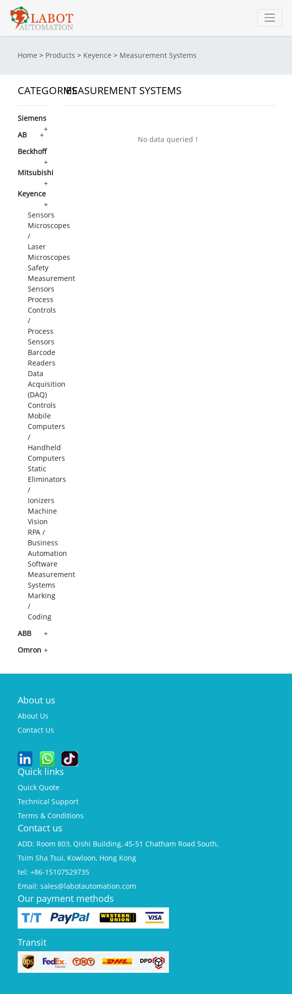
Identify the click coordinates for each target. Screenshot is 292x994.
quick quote (39, 787)
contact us (36, 730)
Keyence (97, 55)
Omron (29, 650)
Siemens (32, 118)
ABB (24, 633)
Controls (42, 405)
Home (27, 55)
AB (22, 134)
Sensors (41, 215)
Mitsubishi (35, 172)
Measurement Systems (158, 55)
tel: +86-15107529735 (53, 872)
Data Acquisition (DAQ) (47, 384)
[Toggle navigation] (269, 18)
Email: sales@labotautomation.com (77, 886)
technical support (48, 801)
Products (60, 55)
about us (33, 716)
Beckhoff (32, 151)
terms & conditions (51, 815)
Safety (38, 267)
